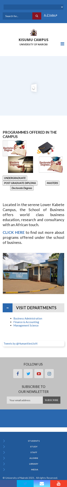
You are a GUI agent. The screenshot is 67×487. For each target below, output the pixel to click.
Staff (33, 452)
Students (34, 441)
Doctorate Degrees (22, 188)
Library (33, 464)
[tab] (33, 307)
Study (34, 447)
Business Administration (27, 318)
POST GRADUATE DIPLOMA (20, 183)
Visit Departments (36, 307)
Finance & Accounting (26, 322)
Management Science (26, 325)
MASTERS (52, 183)
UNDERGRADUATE (15, 178)
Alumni (33, 458)
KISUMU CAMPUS (33, 39)
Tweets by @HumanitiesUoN (20, 343)
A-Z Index (50, 15)
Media (34, 470)
